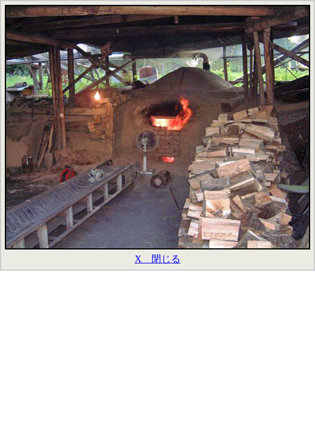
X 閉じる (157, 259)
